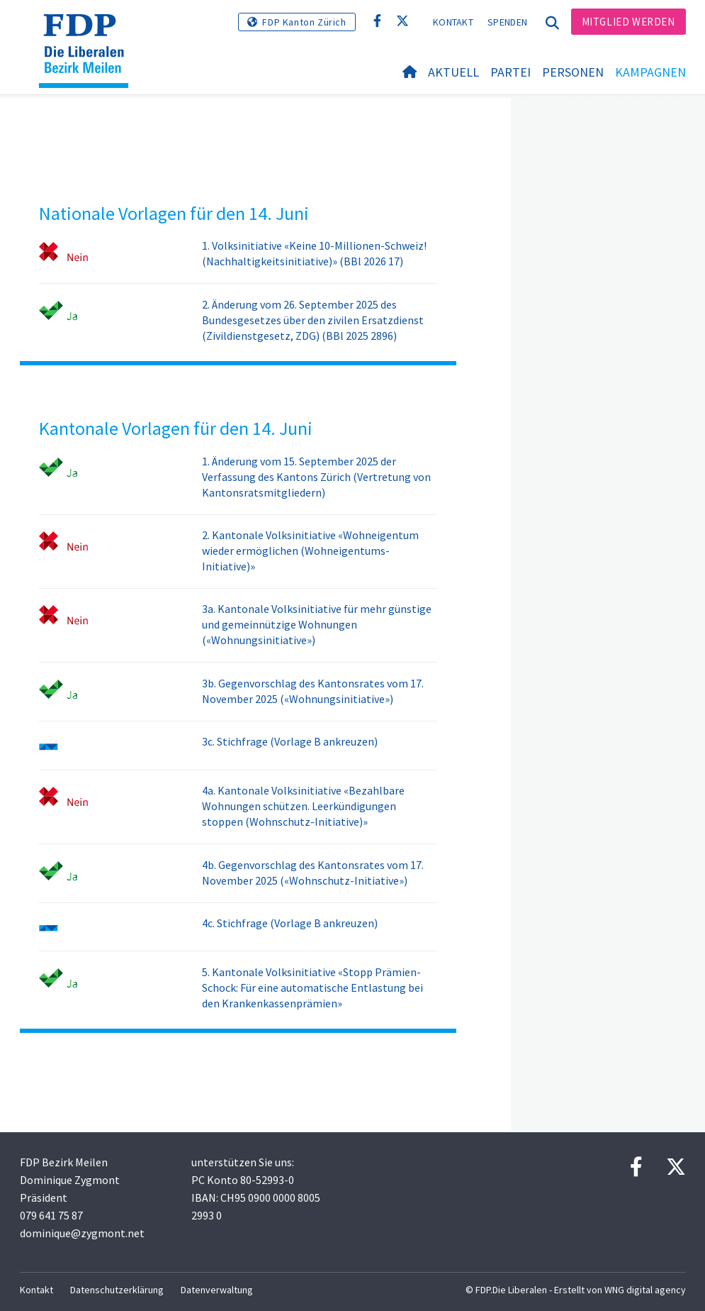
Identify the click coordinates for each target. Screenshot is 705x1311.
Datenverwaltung (217, 1289)
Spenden (507, 22)
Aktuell (453, 72)
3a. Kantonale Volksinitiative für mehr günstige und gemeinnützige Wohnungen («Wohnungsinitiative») (317, 624)
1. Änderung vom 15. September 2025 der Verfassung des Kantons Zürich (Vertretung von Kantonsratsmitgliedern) (316, 476)
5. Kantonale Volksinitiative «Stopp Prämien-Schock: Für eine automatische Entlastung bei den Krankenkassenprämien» (312, 987)
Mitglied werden (628, 21)
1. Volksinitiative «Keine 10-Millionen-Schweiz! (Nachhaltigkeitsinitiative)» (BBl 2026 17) (314, 253)
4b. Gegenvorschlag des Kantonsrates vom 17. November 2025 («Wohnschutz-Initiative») (313, 872)
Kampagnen (650, 72)
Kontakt (453, 22)
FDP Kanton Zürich (304, 22)
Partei (510, 72)
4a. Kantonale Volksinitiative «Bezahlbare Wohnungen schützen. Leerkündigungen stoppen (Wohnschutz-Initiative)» (303, 806)
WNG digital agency (645, 1289)
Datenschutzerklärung (117, 1289)
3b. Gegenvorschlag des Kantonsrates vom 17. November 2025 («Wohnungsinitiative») (313, 691)
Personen (573, 72)
